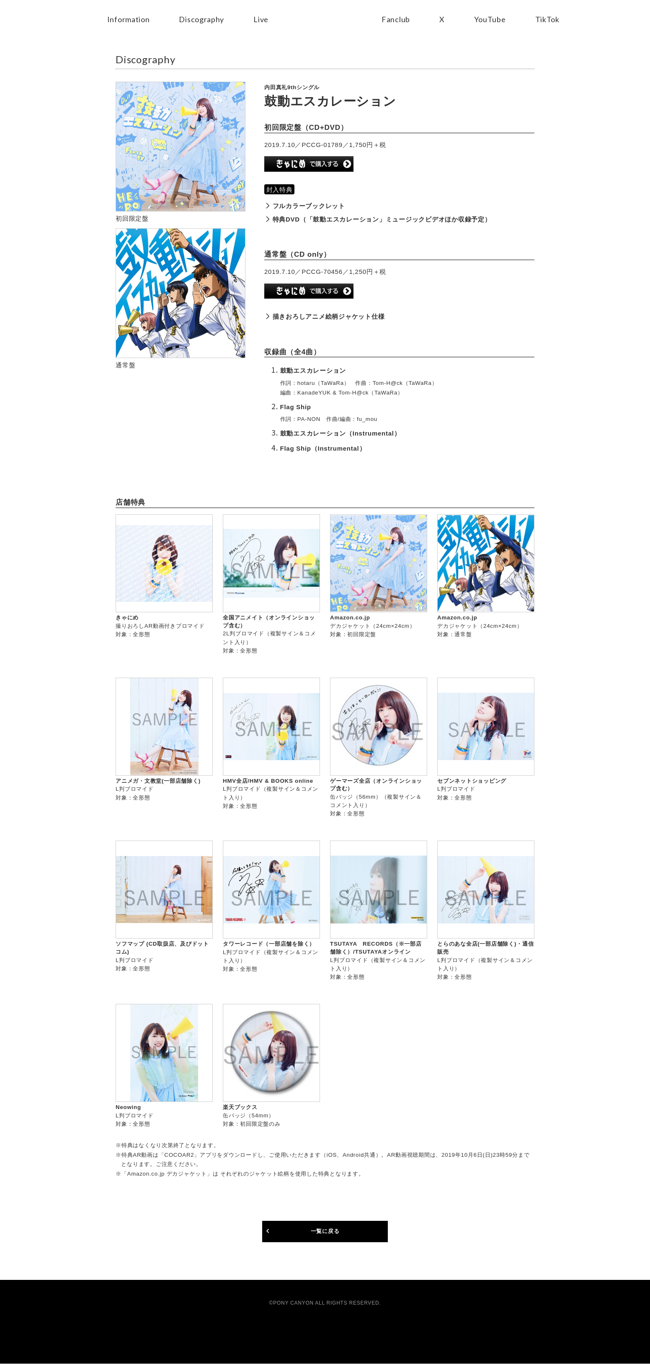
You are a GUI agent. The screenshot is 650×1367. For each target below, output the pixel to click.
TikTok (547, 19)
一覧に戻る (325, 1234)
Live (260, 19)
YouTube (490, 19)
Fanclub (396, 19)
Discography (201, 19)
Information (128, 19)
